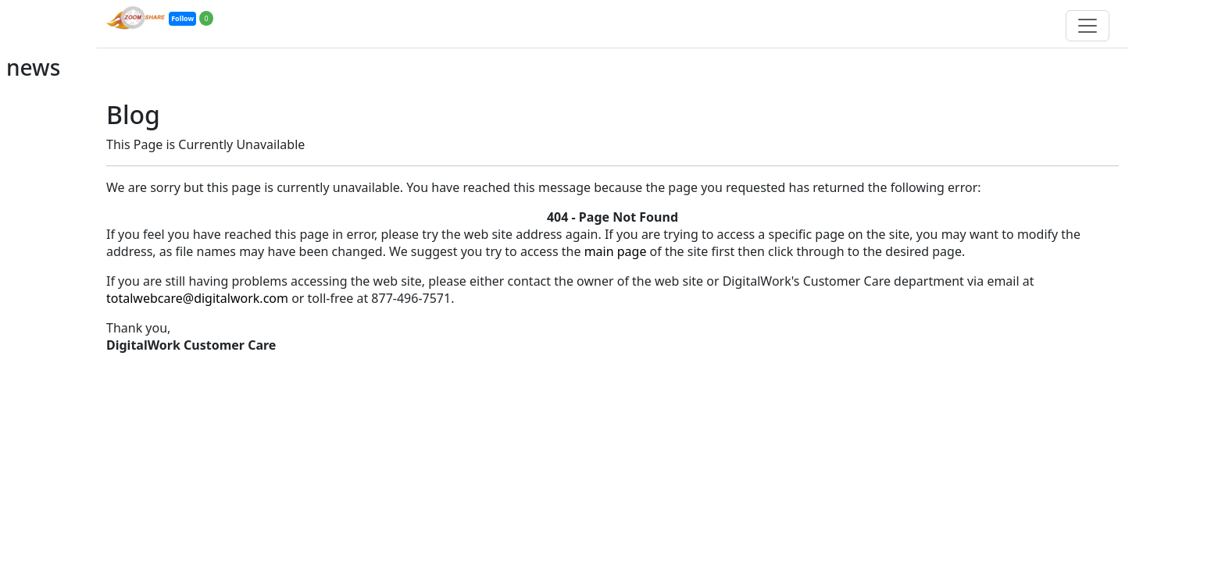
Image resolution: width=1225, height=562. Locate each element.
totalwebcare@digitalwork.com (197, 298)
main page (615, 251)
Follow (182, 18)
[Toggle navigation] (1087, 25)
